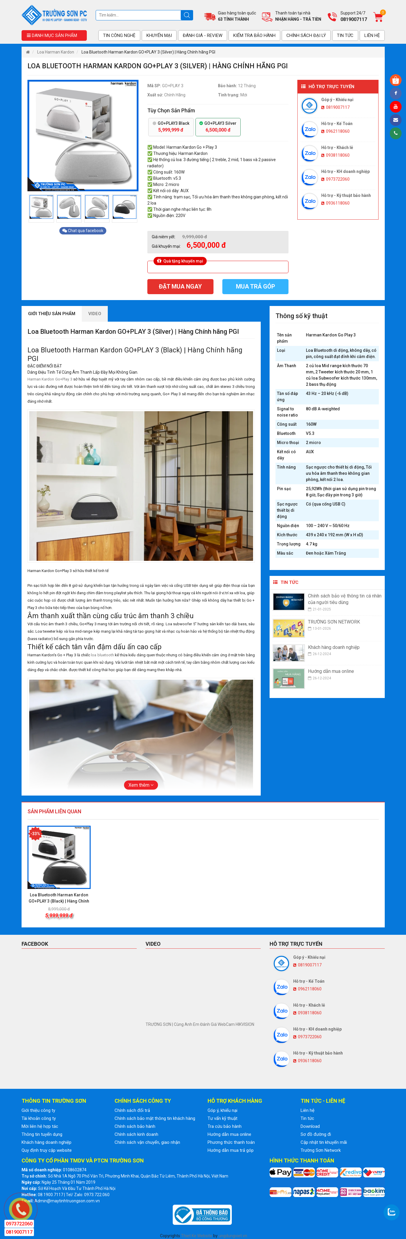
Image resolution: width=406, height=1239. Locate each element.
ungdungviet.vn (233, 1235)
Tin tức (307, 1118)
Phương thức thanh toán (231, 1142)
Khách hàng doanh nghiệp (46, 1142)
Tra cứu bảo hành (225, 1126)
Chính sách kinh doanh (136, 1134)
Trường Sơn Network (321, 1150)
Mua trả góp (255, 286)
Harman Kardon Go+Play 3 (49, 379)
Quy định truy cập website (47, 1150)
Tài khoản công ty (39, 1118)
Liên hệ (307, 1110)
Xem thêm (141, 785)
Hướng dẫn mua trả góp (231, 1150)
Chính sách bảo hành (135, 1126)
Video (94, 313)
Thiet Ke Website (196, 1235)
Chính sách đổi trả (132, 1110)
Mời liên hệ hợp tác (40, 1126)
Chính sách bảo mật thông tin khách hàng (155, 1118)
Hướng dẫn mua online (229, 1134)
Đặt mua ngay (180, 286)
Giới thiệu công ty (38, 1110)
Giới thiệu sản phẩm (51, 313)
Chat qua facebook (82, 230)
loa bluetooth (102, 655)
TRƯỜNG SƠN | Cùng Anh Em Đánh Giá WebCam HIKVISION (200, 1024)
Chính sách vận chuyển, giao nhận (147, 1142)
